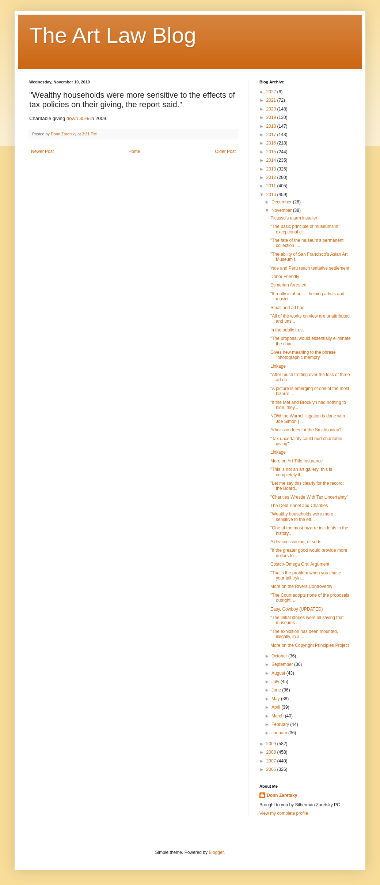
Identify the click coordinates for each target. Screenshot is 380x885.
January (279, 732)
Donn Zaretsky (282, 795)
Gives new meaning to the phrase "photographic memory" (303, 355)
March (278, 716)
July (276, 681)
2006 (271, 769)
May (276, 698)
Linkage (278, 366)
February (280, 724)
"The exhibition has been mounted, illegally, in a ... (304, 634)
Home (134, 151)
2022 (271, 91)
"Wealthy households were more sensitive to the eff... (301, 516)
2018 (271, 126)
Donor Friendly (284, 276)
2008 (271, 752)
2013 (271, 169)
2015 (271, 151)
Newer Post (42, 151)
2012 (271, 177)
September (282, 664)
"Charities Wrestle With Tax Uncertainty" (309, 497)
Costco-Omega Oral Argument (299, 564)
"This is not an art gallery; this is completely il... (301, 472)
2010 (271, 194)
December (282, 202)
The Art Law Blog (112, 35)
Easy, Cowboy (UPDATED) (296, 609)
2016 (271, 143)
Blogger (216, 852)
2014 (271, 160)
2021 (271, 100)
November (282, 210)
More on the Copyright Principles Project (309, 645)
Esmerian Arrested (288, 285)
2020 (271, 109)
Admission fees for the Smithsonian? (306, 429)
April (276, 707)
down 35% (77, 118)
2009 (271, 743)
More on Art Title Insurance (296, 461)
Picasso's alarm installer (293, 218)
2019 (271, 117)
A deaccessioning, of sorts (295, 541)
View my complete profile (283, 813)
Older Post (225, 151)
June (276, 690)
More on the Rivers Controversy (301, 586)
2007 (271, 761)
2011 (271, 185)
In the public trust (287, 330)
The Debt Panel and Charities (299, 505)
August (278, 673)
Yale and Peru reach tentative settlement (309, 268)
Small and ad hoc (287, 307)
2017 (271, 134)
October (279, 656)
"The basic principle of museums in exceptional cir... (304, 229)
